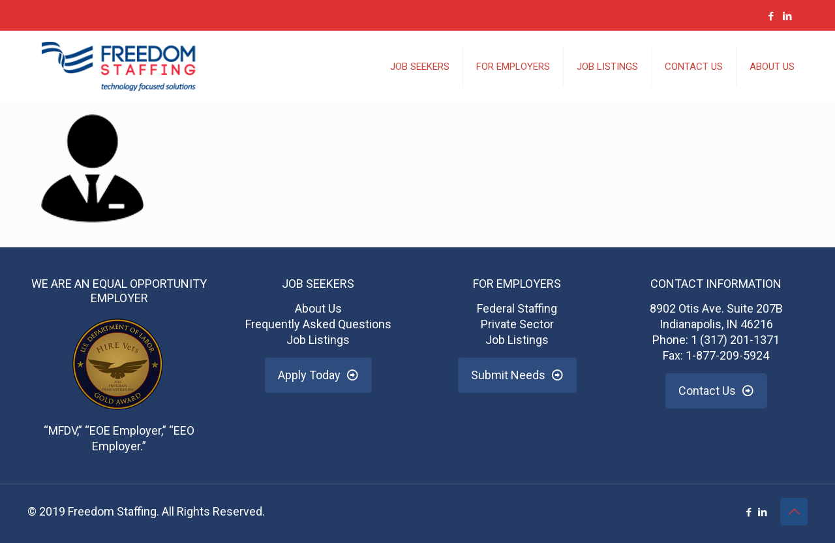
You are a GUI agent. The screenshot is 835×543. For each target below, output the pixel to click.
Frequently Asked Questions (318, 324)
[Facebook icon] (771, 16)
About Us (318, 308)
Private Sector (517, 324)
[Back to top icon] (794, 511)
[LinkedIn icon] (787, 16)
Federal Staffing (517, 308)
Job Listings (318, 340)
